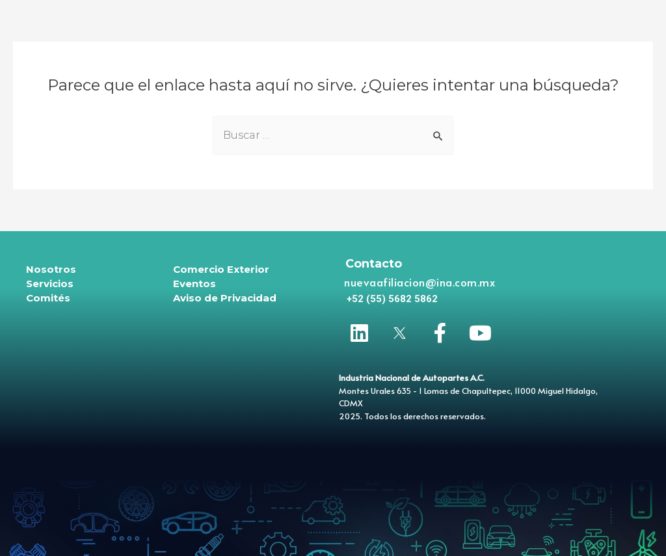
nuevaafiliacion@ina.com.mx (419, 282)
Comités (48, 298)
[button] (392, 299)
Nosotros (51, 269)
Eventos (194, 283)
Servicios (49, 283)
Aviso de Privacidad (224, 298)
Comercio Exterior (221, 269)
